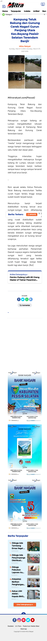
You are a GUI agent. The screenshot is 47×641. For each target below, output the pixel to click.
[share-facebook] (19, 299)
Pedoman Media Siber (31, 626)
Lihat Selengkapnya (25, 604)
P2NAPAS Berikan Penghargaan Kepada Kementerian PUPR (18, 582)
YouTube (34, 621)
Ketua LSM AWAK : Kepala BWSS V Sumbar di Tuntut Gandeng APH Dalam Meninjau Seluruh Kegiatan (18, 594)
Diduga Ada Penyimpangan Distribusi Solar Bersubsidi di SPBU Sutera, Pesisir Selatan (18, 558)
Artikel (36, 11)
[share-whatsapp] (27, 299)
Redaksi (11, 626)
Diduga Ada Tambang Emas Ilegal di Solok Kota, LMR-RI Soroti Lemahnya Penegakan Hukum (18, 546)
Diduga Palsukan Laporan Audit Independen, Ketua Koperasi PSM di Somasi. (18, 570)
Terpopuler (16, 11)
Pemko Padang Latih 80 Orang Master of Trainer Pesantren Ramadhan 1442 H (24, 278)
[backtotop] (23, 614)
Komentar (25, 305)
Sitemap (23, 629)
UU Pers (18, 626)
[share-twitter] (23, 299)
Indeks (27, 11)
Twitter (29, 621)
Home (5, 11)
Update (32, 214)
